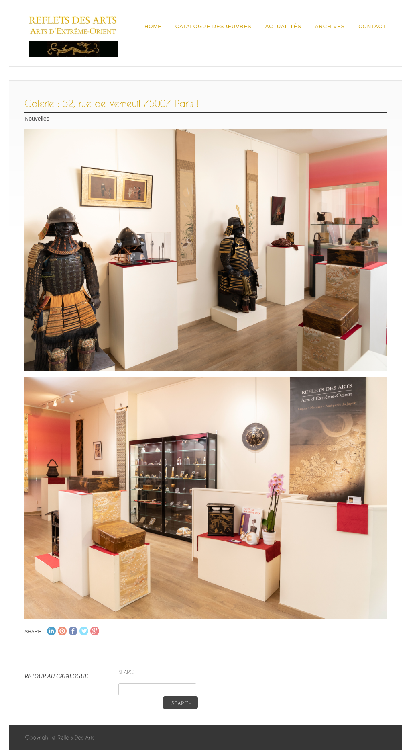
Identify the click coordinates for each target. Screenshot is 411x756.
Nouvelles (36, 118)
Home (153, 26)
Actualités (283, 26)
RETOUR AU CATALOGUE (56, 676)
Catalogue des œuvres (213, 26)
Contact (372, 26)
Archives (330, 26)
